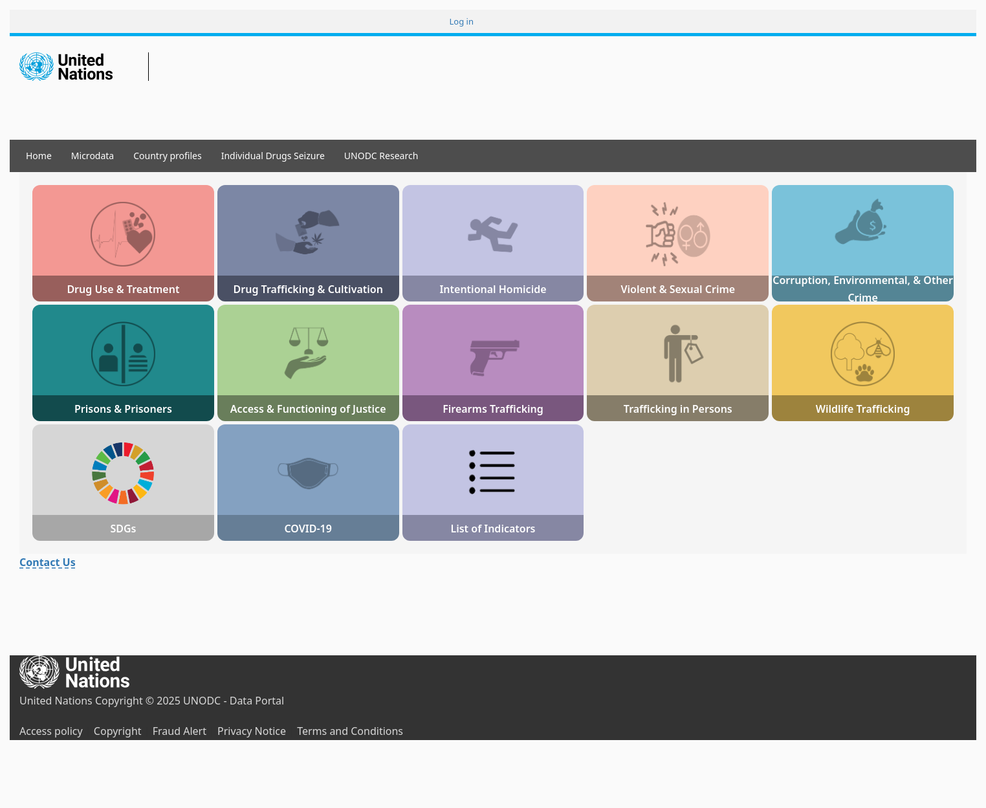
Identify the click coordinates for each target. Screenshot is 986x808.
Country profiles (167, 155)
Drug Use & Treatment (123, 289)
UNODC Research (381, 155)
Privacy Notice (251, 731)
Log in (462, 21)
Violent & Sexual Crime (677, 289)
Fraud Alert (179, 731)
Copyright (118, 731)
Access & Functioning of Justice (308, 409)
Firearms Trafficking (493, 409)
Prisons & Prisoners (123, 409)
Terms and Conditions (350, 731)
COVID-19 (307, 528)
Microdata (92, 155)
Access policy (51, 731)
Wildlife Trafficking (863, 409)
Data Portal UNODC (168, 68)
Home (39, 155)
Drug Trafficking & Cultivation (308, 289)
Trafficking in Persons (678, 409)
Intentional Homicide (492, 289)
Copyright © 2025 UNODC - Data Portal (189, 700)
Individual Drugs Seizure (273, 155)
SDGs (123, 528)
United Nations (56, 700)
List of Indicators (492, 528)
